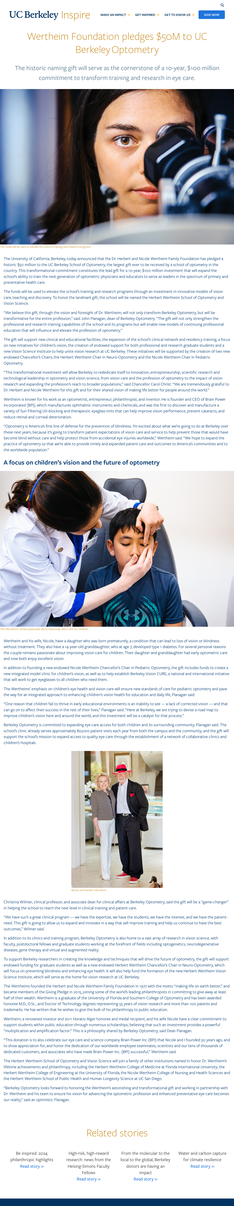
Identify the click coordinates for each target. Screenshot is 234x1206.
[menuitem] (115, 14)
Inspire (49, 14)
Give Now (211, 15)
